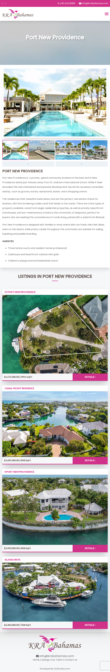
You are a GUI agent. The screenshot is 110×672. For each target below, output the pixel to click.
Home (36, 659)
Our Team (57, 659)
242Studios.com (62, 668)
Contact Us (70, 659)
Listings (45, 659)
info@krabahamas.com (55, 656)
